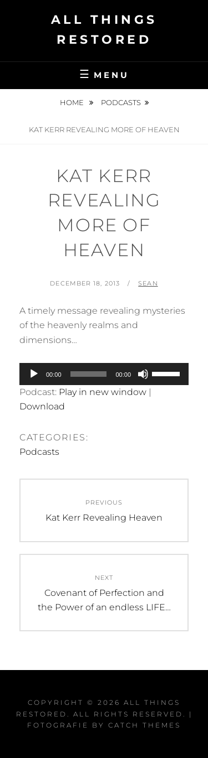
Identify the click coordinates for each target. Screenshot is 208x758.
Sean (148, 283)
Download (42, 406)
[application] (104, 374)
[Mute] (143, 374)
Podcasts (121, 102)
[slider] (88, 374)
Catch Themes (144, 725)
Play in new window (102, 392)
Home (72, 102)
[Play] (33, 374)
